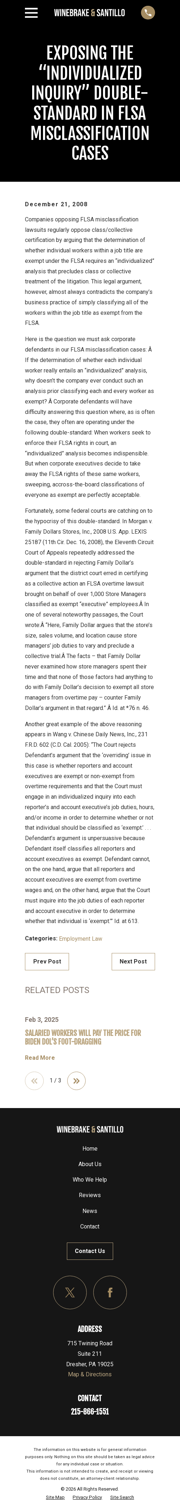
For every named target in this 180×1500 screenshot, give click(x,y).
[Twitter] (70, 1292)
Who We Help (90, 1179)
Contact (89, 1226)
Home (90, 1148)
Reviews (90, 1195)
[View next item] (76, 1081)
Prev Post (47, 961)
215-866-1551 (90, 1411)
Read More (40, 1058)
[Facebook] (110, 1292)
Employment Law (80, 938)
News (89, 1211)
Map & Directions (90, 1374)
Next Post (133, 961)
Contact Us (90, 1251)
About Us (90, 1164)
